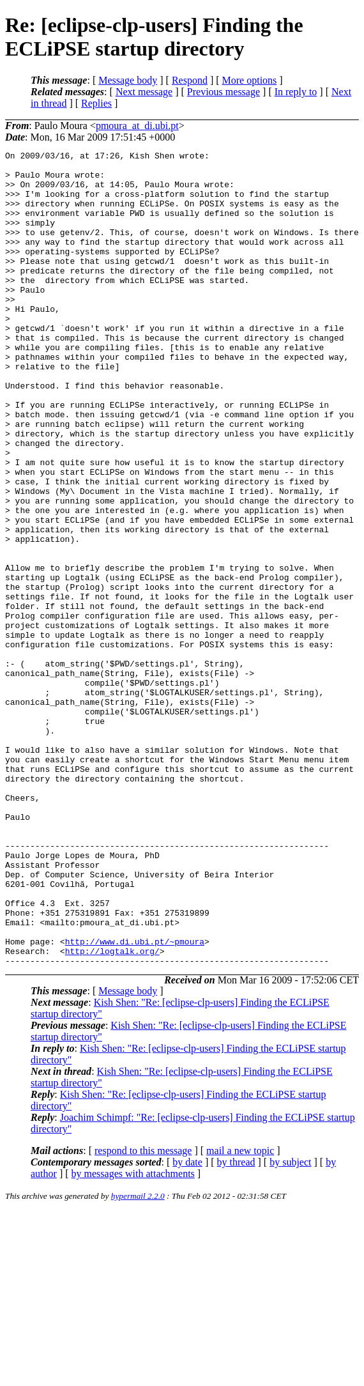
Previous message (223, 91)
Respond (190, 80)
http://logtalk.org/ (112, 1112)
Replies (96, 103)
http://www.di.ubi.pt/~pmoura (134, 1100)
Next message (144, 91)
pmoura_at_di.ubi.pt (137, 125)
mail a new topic (240, 1313)
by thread (236, 1325)
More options (249, 80)
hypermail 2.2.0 (138, 1359)
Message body (127, 80)
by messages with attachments (133, 1336)
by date (187, 1325)
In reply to (296, 91)
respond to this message (143, 1313)
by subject (290, 1325)
